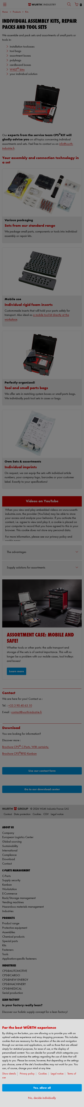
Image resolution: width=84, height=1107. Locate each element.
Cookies (42, 1073)
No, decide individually (42, 1098)
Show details (9, 1073)
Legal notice (57, 1073)
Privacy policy (27, 1073)
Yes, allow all (42, 1087)
